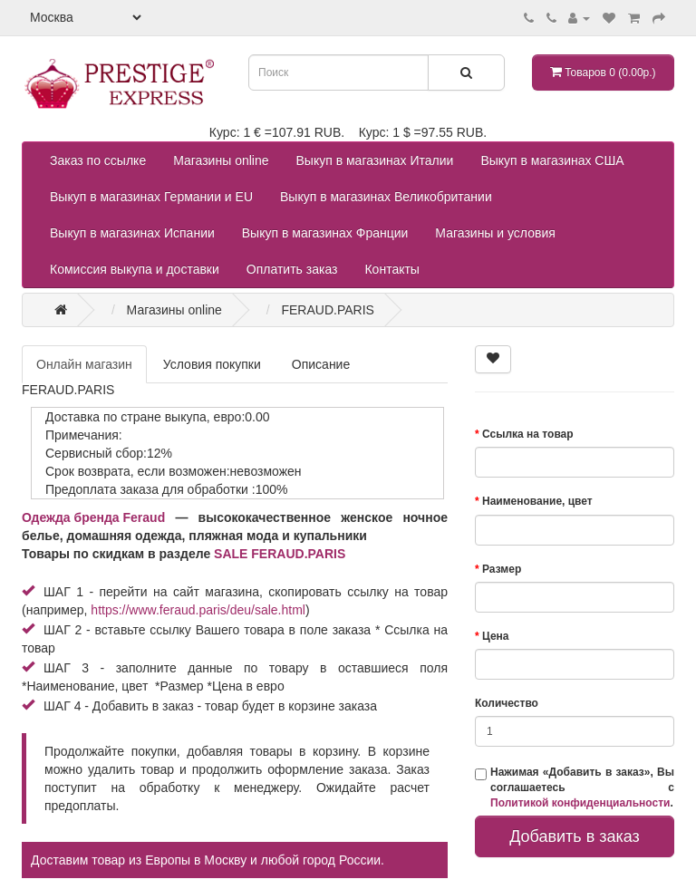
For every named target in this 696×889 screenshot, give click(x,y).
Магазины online (220, 160)
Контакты (391, 269)
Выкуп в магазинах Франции (325, 233)
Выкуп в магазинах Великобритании (386, 196)
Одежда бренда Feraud (93, 517)
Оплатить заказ (292, 269)
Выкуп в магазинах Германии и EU (151, 196)
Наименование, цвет (537, 501)
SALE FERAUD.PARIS (279, 553)
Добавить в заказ (574, 836)
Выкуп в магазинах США (552, 160)
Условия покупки (212, 364)
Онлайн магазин (84, 364)
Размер (501, 569)
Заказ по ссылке (98, 160)
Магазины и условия (495, 233)
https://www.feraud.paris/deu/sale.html (198, 610)
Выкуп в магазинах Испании (132, 233)
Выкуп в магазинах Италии (375, 160)
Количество (506, 703)
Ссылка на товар (528, 434)
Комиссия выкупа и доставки (134, 269)
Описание (321, 364)
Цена (495, 636)
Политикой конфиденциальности (580, 803)
